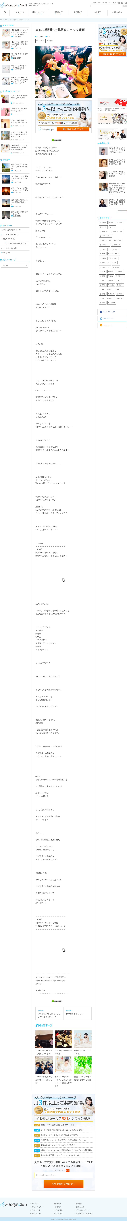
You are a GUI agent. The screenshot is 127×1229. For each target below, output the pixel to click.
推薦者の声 (58, 12)
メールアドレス (60, 1170)
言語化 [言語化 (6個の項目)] (120, 294)
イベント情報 (35, 1210)
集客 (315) (6, 253)
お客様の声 (78, 12)
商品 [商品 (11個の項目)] (111, 276)
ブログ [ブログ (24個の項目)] (103, 253)
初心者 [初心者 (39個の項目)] (103, 271)
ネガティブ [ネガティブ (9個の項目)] (117, 244)
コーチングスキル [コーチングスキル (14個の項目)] (117, 231)
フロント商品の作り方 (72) (16, 243)
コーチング (41, 41)
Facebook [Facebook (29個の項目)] (104, 222)
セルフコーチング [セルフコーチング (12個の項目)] (106, 240)
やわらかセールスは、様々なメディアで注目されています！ (112, 124)
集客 (6, 20)
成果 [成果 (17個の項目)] (103, 289)
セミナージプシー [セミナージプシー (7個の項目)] (106, 236)
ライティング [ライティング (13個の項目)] (105, 262)
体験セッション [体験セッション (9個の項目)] (106, 267)
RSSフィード (108, 325)
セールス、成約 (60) (9, 248)
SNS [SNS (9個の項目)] (112, 222)
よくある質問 (96, 2)
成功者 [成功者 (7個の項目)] (120, 285)
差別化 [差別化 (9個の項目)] (112, 285)
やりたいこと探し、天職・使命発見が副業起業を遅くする (19, 134)
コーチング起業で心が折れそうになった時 (43, 1080)
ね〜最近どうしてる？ (75, 1014)
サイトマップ (112, 2)
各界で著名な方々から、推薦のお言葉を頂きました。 (112, 138)
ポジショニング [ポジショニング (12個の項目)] (114, 253)
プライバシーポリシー (83, 1210)
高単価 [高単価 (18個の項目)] (103, 302)
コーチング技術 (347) (10, 234)
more (121, 211)
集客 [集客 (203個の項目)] (110, 298)
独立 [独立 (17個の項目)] (118, 289)
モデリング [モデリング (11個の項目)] (114, 258)
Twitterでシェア (108, 318)
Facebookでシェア (109, 312)
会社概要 (104, 2)
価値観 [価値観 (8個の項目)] (117, 267)
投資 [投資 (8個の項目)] (110, 289)
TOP (1, 19)
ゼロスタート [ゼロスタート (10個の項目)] (105, 244)
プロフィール (19, 12)
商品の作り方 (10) (8, 239)
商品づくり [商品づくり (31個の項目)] (121, 276)
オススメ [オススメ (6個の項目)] (104, 227)
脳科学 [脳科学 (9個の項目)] (112, 294)
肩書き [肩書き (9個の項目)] (103, 294)
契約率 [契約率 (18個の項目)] (111, 280)
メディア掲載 (58, 1210)
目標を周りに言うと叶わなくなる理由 (19, 110)
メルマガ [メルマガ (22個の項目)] (104, 258)
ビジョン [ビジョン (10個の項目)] (104, 249)
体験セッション (36, 1213)
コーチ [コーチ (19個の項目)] (113, 227)
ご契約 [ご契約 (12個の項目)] (120, 222)
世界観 (51, 41)
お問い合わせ (117, 12)
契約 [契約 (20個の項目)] (103, 280)
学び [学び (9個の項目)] (119, 280)
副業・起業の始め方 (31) (11, 230)
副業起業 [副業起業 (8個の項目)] (120, 271)
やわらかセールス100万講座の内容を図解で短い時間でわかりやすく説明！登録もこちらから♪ (112, 108)
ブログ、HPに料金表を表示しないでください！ (19, 98)
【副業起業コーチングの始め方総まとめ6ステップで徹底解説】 (19, 147)
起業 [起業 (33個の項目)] (103, 298)
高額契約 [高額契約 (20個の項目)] (112, 302)
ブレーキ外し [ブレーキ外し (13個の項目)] (115, 249)
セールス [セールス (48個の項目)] (118, 240)
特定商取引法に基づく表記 (84, 1213)
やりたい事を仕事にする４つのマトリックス (19, 121)
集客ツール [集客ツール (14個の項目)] (119, 298)
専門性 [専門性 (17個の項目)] (103, 285)
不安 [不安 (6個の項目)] (115, 262)
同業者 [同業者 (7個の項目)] (103, 276)
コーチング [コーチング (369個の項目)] (105, 231)
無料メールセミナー (39, 12)
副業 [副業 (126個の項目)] (111, 271)
